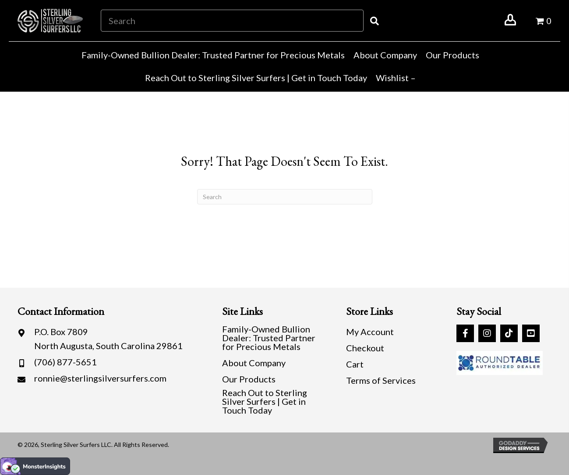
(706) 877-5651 (65, 362)
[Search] (284, 196)
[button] (465, 333)
